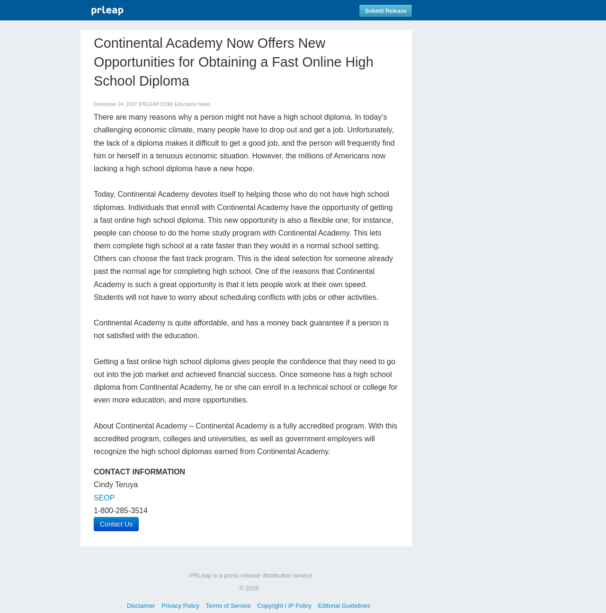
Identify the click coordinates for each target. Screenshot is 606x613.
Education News (192, 104)
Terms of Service (227, 605)
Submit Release (386, 11)
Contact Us (116, 524)
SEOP (104, 498)
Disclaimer (141, 605)
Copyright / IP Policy (284, 605)
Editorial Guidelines (344, 605)
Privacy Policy (180, 605)
